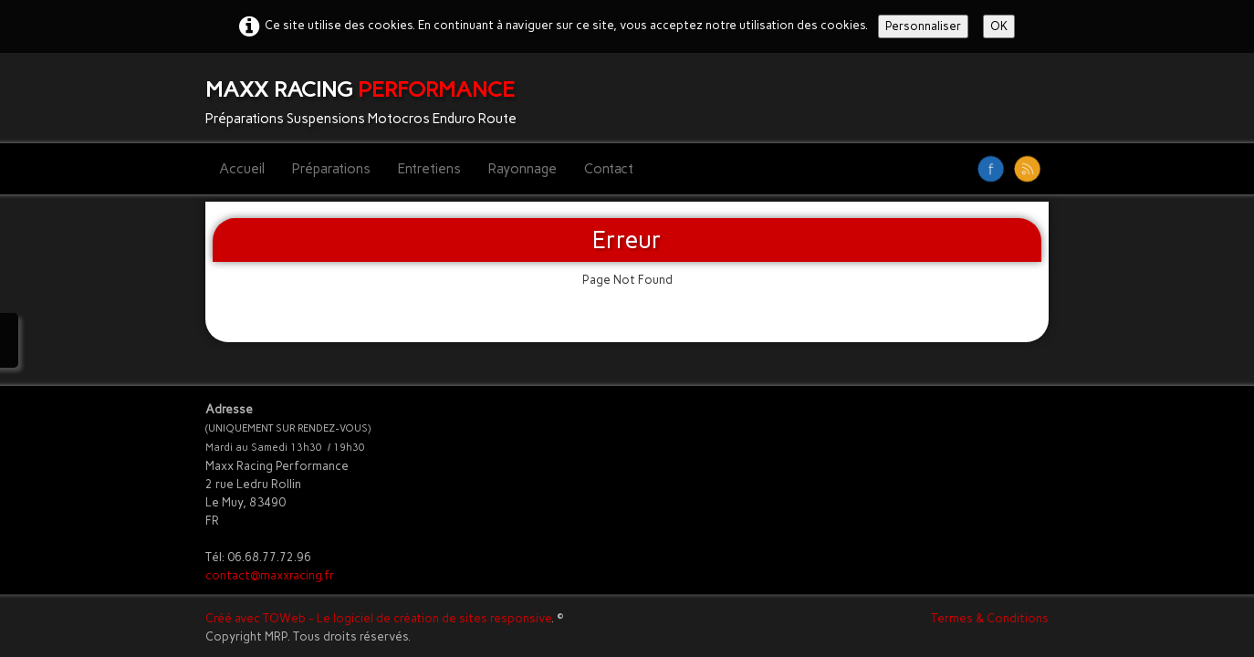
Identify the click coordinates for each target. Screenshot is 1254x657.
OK (999, 26)
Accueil (242, 169)
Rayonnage (522, 169)
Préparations (331, 169)
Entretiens (429, 169)
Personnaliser (923, 26)
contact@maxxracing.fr (269, 575)
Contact (608, 169)
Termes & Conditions (990, 618)
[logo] (367, 98)
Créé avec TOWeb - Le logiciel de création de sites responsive (378, 618)
